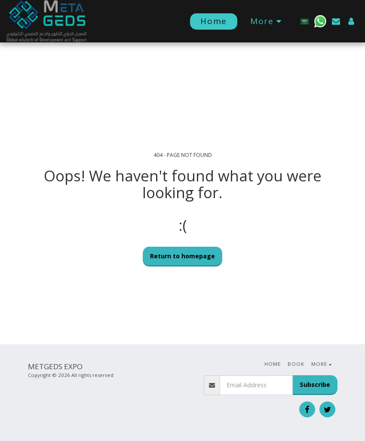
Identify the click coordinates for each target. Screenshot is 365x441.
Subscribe (315, 384)
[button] (320, 21)
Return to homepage (182, 256)
